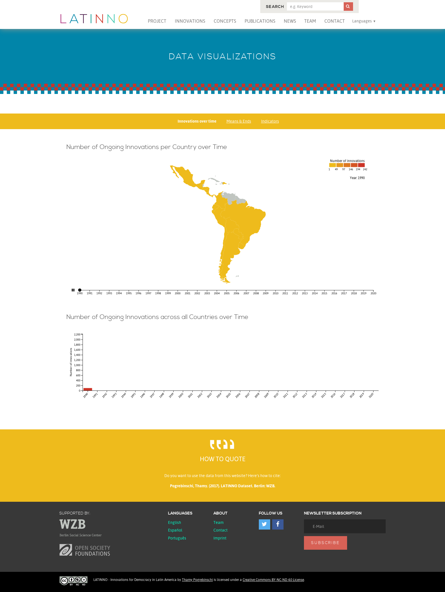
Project (157, 21)
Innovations (190, 21)
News (290, 21)
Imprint (219, 538)
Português (177, 538)
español (175, 530)
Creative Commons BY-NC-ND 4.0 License (273, 580)
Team (310, 21)
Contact (334, 21)
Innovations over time (197, 121)
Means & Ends (238, 121)
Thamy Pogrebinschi (197, 580)
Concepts (225, 21)
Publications (260, 21)
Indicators (270, 121)
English (174, 522)
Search (275, 6)
